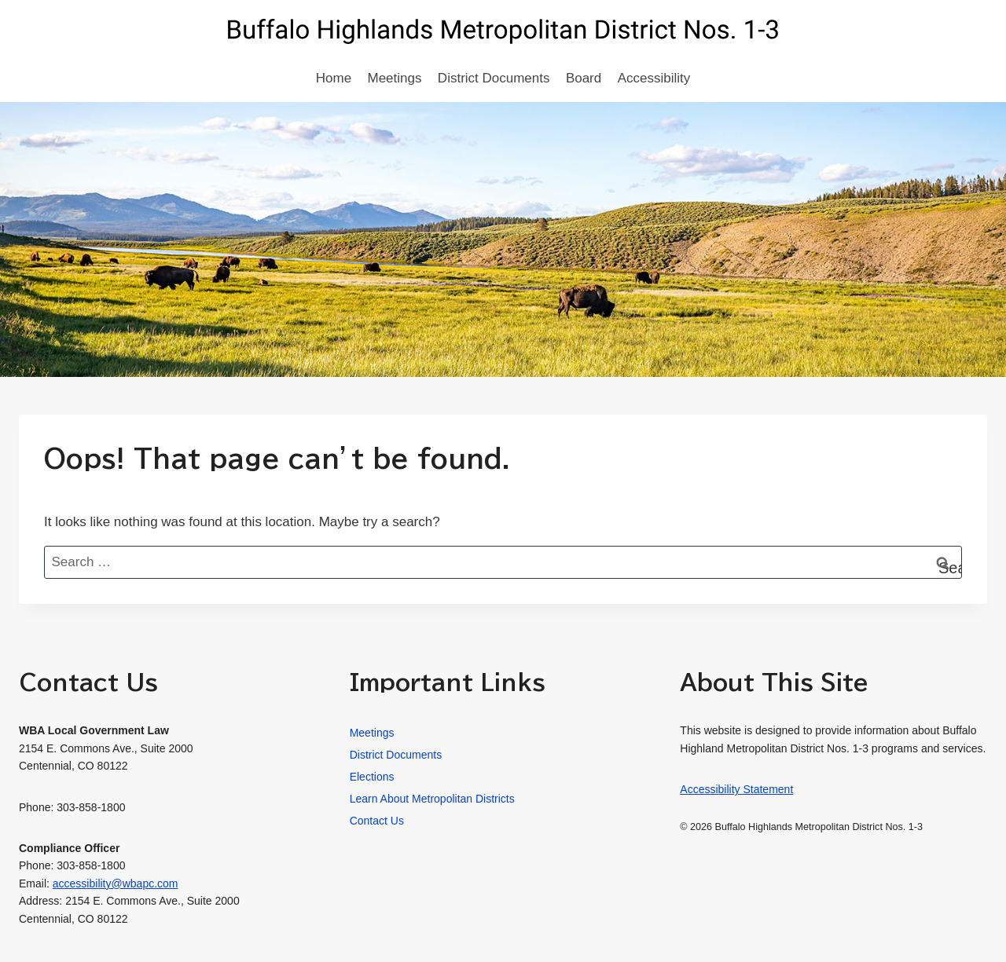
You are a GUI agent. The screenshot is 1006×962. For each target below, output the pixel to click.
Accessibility (654, 78)
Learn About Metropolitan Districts (432, 798)
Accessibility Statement (736, 789)
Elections (372, 776)
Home (333, 78)
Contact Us (377, 820)
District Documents (494, 78)
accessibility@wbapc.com (115, 883)
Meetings (395, 78)
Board (583, 78)
